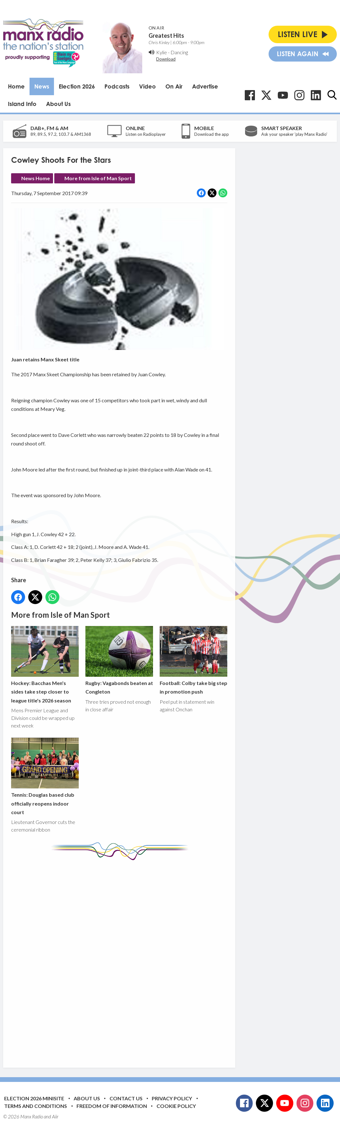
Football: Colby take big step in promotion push (193, 660)
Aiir (55, 1116)
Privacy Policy (172, 1098)
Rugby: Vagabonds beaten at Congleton (119, 660)
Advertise (205, 86)
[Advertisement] (130, 959)
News (41, 86)
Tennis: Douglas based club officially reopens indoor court (45, 776)
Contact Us (126, 1098)
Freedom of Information (112, 1106)
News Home (35, 178)
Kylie (161, 52)
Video (147, 86)
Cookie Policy (176, 1106)
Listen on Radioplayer (146, 134)
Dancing (179, 52)
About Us (58, 103)
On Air (174, 86)
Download (166, 59)
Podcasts (117, 86)
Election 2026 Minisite (34, 1098)
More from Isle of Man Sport (98, 178)
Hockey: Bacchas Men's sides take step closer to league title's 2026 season (45, 664)
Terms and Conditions (35, 1106)
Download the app (211, 134)
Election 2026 (77, 86)
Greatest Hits (166, 35)
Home (16, 86)
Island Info (22, 103)
